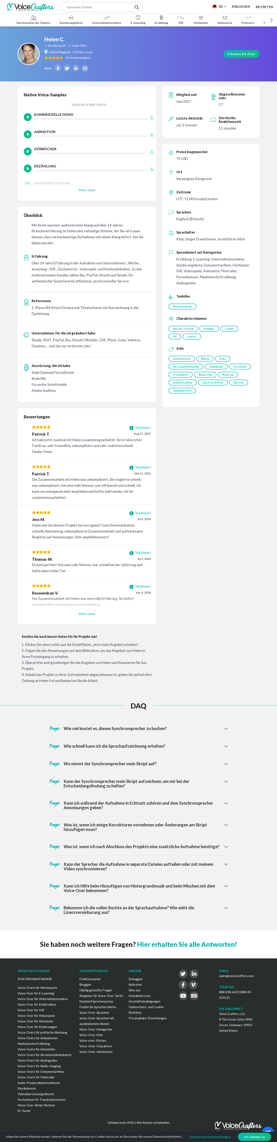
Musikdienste (27, 1088)
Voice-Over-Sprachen (94, 1012)
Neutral (178, 385)
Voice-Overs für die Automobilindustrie (45, 1055)
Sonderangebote (71, 19)
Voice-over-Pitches (92, 1040)
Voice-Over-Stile (91, 1035)
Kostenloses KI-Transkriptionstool (41, 1099)
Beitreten (264, 6)
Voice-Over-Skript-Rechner (36, 1105)
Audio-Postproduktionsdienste (39, 1083)
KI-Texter (24, 1111)
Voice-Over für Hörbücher (36, 1021)
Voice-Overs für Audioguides (37, 1060)
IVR (180, 19)
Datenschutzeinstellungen (210, 1137)
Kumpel (210, 329)
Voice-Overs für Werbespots (37, 987)
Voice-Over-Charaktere (95, 1046)
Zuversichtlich (235, 385)
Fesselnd (179, 377)
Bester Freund (183, 329)
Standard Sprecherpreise (96, 1001)
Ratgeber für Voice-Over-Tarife (101, 996)
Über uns (135, 990)
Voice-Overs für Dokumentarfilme (41, 1071)
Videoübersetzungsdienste (36, 1094)
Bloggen (85, 984)
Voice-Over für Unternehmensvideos (43, 999)
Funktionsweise (90, 979)
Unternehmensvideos (106, 19)
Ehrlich (178, 394)
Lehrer (192, 337)
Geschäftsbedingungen (144, 1001)
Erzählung (161, 19)
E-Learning (138, 19)
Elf (175, 337)
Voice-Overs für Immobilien (36, 1049)
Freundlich (204, 377)
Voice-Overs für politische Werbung (42, 1032)
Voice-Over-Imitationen (95, 1052)
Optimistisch (203, 394)
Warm (206, 360)
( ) (96, 57)
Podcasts (247, 19)
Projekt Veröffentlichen (175, 6)
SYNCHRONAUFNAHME (35, 979)
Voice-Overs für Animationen (38, 1038)
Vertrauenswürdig (186, 368)
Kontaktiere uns (139, 996)
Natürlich (229, 377)
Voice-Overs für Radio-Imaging (39, 1066)
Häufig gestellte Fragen (95, 990)
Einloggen (136, 979)
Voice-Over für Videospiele (36, 1015)
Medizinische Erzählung (34, 1043)
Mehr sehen (87, 190)
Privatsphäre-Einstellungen (148, 1018)
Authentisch (182, 360)
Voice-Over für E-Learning (36, 993)
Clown (230, 329)
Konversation (204, 385)
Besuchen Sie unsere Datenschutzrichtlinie (152, 1136)
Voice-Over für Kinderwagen (37, 1027)
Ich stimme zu (254, 1137)
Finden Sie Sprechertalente (97, 1007)
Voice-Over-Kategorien (95, 1029)
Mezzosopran (182, 306)
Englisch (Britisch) (89, 105)
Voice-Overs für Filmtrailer (36, 1077)
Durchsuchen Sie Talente (33, 19)
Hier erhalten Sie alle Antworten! (187, 944)
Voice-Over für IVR (31, 1010)
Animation (225, 19)
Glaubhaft (217, 368)
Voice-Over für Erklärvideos (37, 1004)
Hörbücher (201, 19)
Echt (224, 360)
